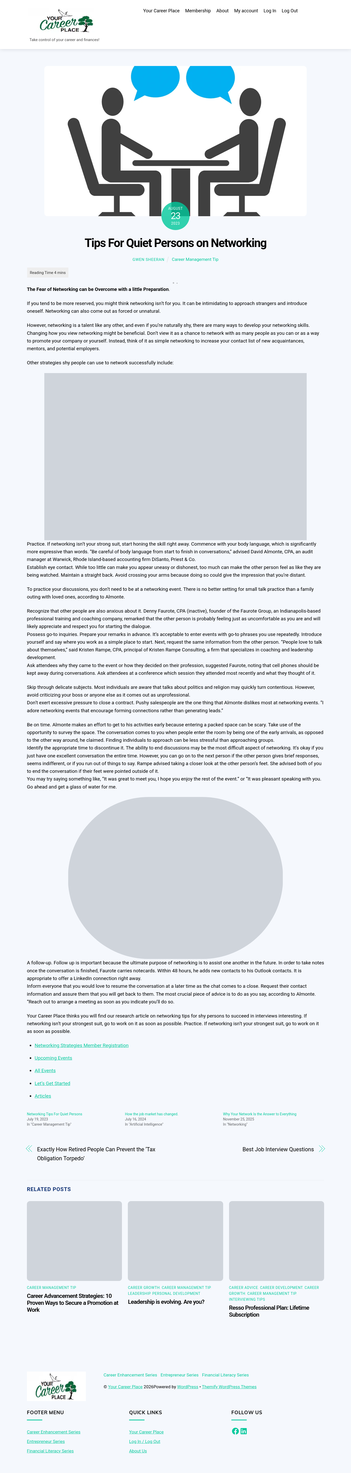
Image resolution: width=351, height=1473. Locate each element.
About (222, 11)
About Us (138, 1452)
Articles (43, 1097)
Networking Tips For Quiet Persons (54, 1115)
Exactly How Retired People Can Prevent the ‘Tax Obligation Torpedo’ (96, 1155)
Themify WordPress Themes (229, 1387)
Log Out (290, 11)
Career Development (281, 1289)
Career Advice (243, 1289)
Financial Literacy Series (225, 1376)
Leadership (139, 1295)
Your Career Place (161, 11)
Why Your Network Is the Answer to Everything (259, 1115)
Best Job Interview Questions (278, 1150)
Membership (198, 11)
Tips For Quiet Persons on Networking (175, 244)
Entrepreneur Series (180, 1376)
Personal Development (176, 1295)
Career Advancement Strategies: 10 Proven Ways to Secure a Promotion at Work (72, 1304)
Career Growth (144, 1289)
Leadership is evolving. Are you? (166, 1302)
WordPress (187, 1387)
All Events (45, 1072)
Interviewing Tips (247, 1300)
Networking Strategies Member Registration (82, 1046)
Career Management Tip (195, 260)
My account (246, 11)
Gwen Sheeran (148, 260)
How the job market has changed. (151, 1115)
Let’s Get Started (52, 1084)
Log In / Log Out (144, 1442)
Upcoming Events (53, 1059)
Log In (270, 11)
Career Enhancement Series (130, 1376)
